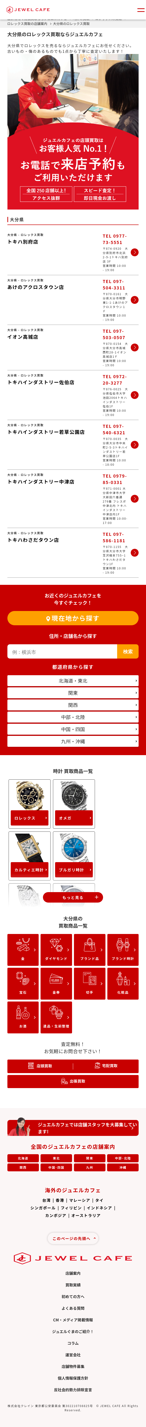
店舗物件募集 (73, 1366)
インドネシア (99, 1208)
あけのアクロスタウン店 (35, 286)
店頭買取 (44, 1066)
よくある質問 (73, 1308)
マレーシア (79, 1200)
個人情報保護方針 (73, 1378)
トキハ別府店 (23, 241)
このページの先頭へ (71, 1238)
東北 (56, 1158)
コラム (73, 1343)
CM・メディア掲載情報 (73, 1320)
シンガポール (43, 1208)
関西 (23, 1167)
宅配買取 (110, 1065)
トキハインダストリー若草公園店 (46, 431)
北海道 (23, 1158)
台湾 (46, 1200)
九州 (89, 1167)
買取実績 (73, 1285)
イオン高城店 (23, 336)
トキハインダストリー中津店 (41, 481)
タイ (99, 1200)
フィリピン (71, 1208)
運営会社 (73, 1355)
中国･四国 (56, 1167)
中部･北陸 (123, 1158)
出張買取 (77, 1081)
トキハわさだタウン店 (33, 539)
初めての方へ (73, 1296)
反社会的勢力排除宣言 (73, 1390)
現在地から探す (75, 618)
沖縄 (123, 1167)
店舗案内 (73, 1273)
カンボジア (55, 1215)
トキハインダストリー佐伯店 (41, 382)
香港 (60, 1200)
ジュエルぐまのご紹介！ (73, 1331)
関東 (89, 1158)
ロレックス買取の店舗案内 (29, 23)
